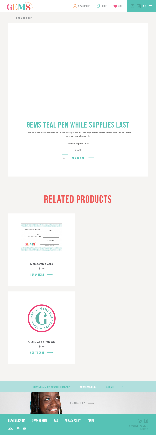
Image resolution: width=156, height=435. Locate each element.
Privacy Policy (73, 420)
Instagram (132, 6)
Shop (104, 6)
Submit (110, 386)
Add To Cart (37, 352)
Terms (91, 420)
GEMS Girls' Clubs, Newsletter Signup (51, 386)
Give (120, 6)
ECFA (18, 428)
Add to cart (79, 157)
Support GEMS (39, 420)
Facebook (139, 6)
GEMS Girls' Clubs (19, 6)
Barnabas (10, 428)
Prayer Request (16, 420)
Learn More (37, 274)
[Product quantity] (65, 157)
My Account (84, 6)
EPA (24, 428)
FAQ (56, 420)
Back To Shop (24, 17)
